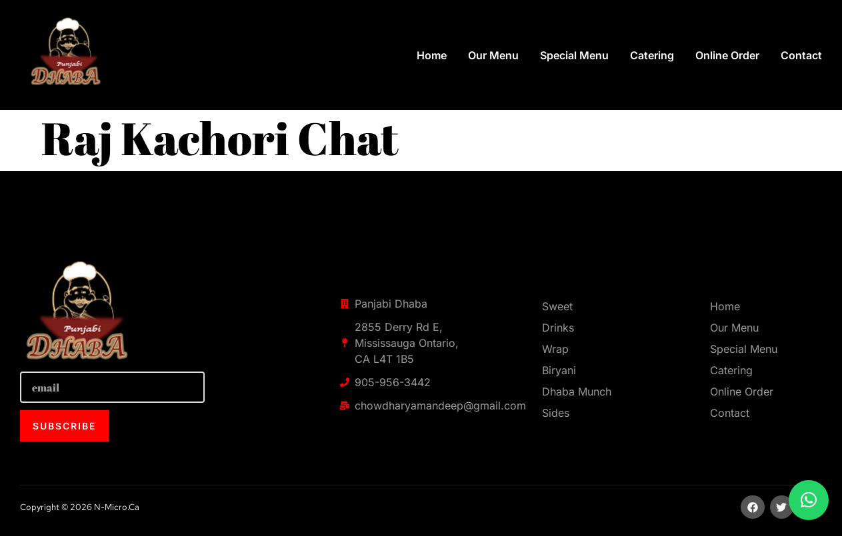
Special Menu (574, 55)
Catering (652, 55)
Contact (801, 55)
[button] (809, 500)
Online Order (727, 55)
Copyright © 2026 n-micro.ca (79, 507)
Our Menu (493, 55)
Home (432, 55)
